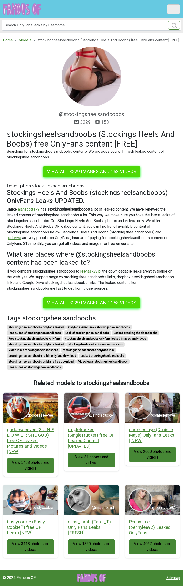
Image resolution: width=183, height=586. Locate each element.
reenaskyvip (90, 271)
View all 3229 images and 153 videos (91, 171)
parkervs (14, 238)
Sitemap (173, 578)
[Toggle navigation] (173, 9)
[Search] (91, 25)
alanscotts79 (29, 209)
